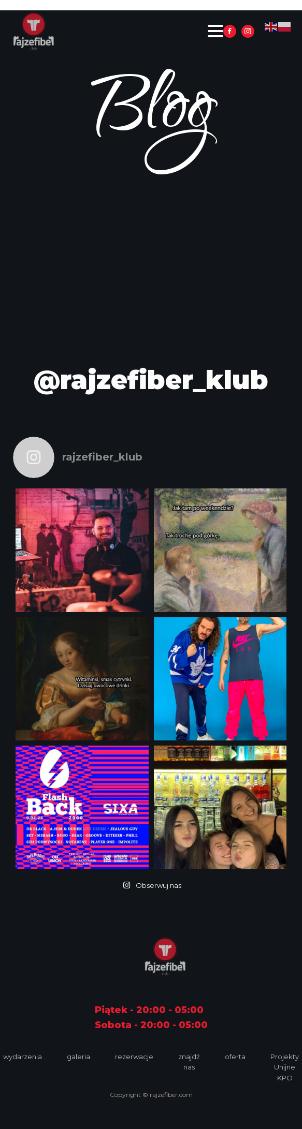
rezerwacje (134, 1056)
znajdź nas (189, 1062)
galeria (78, 1056)
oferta (235, 1056)
